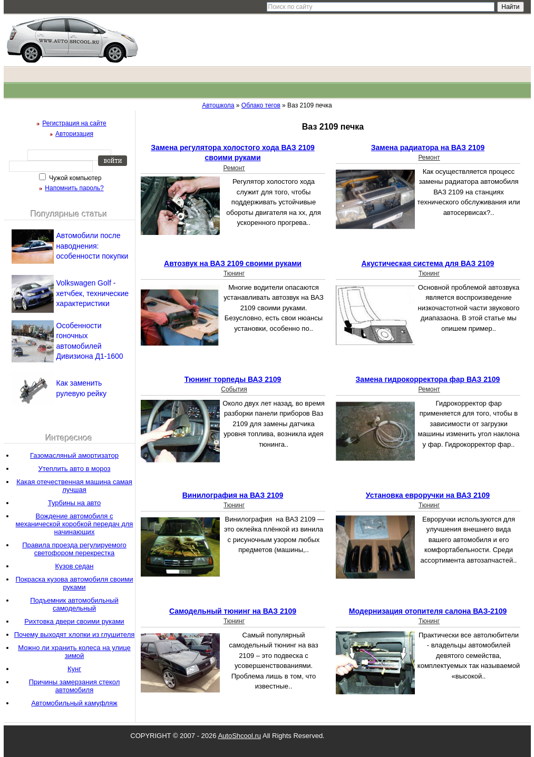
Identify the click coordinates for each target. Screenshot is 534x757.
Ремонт (234, 168)
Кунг (74, 669)
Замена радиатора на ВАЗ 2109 (427, 147)
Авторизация (74, 133)
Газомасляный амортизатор (74, 455)
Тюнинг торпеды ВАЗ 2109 (233, 379)
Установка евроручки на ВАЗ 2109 (428, 495)
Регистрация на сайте (74, 123)
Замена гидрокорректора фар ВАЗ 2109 (428, 379)
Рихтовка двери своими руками (74, 621)
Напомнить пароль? (74, 188)
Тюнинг (234, 273)
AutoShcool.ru (239, 736)
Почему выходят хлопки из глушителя (74, 634)
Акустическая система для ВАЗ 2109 (428, 263)
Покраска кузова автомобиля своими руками (74, 583)
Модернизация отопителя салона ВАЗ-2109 (428, 611)
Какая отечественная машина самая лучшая (74, 486)
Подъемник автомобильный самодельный (74, 604)
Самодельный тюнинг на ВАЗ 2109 (232, 611)
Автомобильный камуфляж (74, 703)
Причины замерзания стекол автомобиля (74, 686)
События (234, 389)
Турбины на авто (74, 503)
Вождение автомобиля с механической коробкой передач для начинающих (74, 524)
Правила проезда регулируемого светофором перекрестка (74, 549)
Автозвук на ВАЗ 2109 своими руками (233, 263)
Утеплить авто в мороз (74, 469)
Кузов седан (74, 566)
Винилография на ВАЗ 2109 (233, 495)
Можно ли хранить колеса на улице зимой (74, 652)
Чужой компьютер (74, 178)
